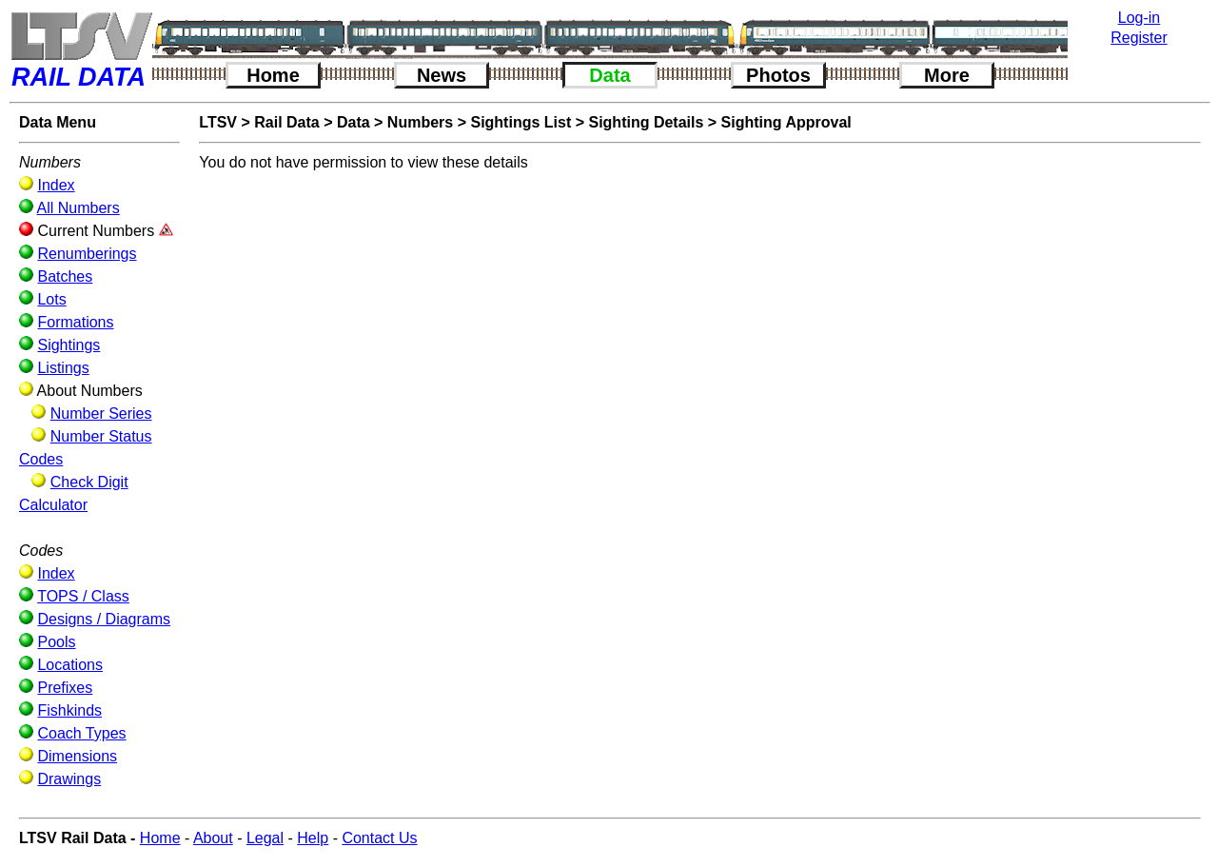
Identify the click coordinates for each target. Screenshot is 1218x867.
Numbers (420, 122)
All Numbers (78, 208)
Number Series (101, 413)
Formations (75, 322)
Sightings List (520, 122)
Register (1139, 38)
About (213, 838)
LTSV (218, 122)
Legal (265, 838)
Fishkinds (69, 710)
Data (609, 75)
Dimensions (77, 756)
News (441, 75)
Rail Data (286, 122)
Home (273, 75)
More (947, 75)
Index (55, 185)
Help (312, 838)
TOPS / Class (83, 596)
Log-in (1139, 18)
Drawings (69, 779)
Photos (778, 75)
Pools (56, 642)
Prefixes (64, 688)
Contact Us (379, 838)
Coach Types (81, 733)
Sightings (68, 345)
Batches (64, 276)
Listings (62, 368)
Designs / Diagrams (103, 619)
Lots (51, 299)
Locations (70, 665)
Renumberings (86, 254)
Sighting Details (645, 122)
